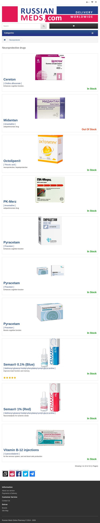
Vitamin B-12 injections (21, 450)
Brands (4, 508)
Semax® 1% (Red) (17, 409)
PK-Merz (9, 201)
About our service (8, 491)
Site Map (5, 511)
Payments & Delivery (9, 493)
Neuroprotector (14, 40)
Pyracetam (11, 242)
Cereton (9, 79)
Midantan (10, 120)
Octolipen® (12, 161)
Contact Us (6, 501)
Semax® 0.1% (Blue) (18, 364)
